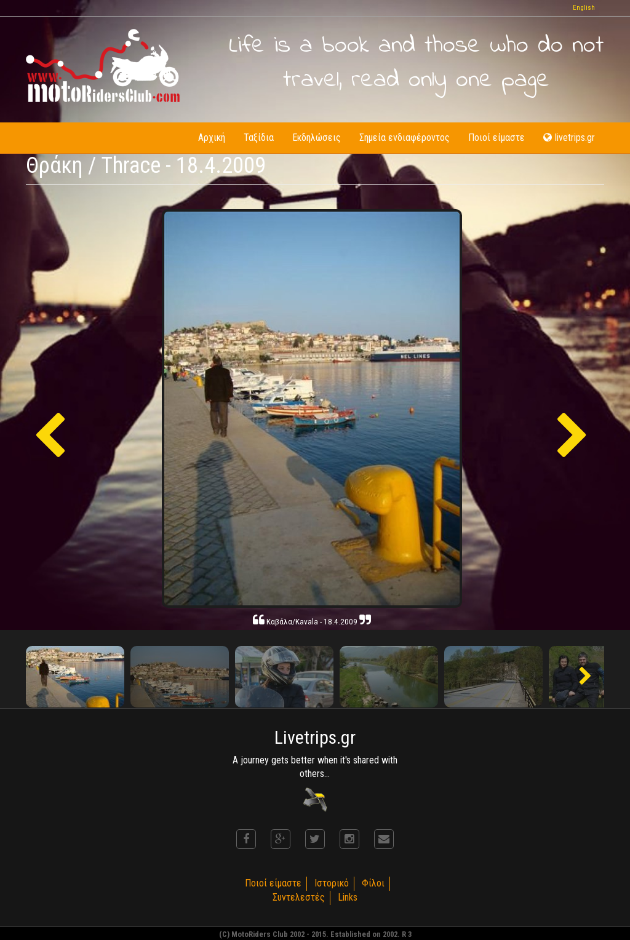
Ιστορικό (331, 883)
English (584, 8)
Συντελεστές (299, 897)
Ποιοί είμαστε (496, 137)
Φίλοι (373, 883)
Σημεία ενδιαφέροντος (404, 137)
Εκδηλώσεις (316, 137)
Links (347, 897)
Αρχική (211, 137)
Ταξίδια (259, 137)
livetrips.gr (569, 137)
